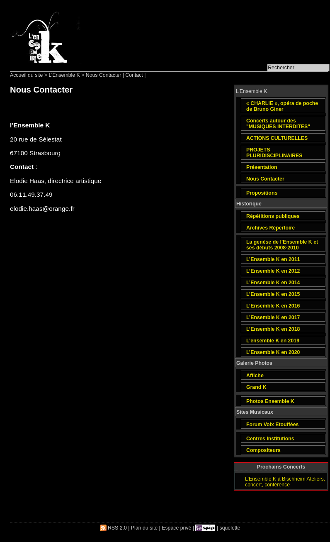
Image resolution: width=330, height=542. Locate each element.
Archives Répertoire (270, 228)
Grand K (256, 387)
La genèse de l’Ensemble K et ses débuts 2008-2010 (282, 245)
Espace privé (176, 528)
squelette (230, 528)
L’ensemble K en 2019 (272, 341)
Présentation (261, 167)
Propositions (261, 193)
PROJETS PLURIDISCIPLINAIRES (274, 153)
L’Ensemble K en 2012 (273, 271)
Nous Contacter (265, 179)
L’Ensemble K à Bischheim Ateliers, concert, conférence (285, 482)
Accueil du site (26, 75)
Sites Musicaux (254, 412)
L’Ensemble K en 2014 (273, 283)
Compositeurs (263, 450)
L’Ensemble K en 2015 (273, 294)
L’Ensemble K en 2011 (273, 259)
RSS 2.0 (113, 528)
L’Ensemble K (64, 75)
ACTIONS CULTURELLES (277, 138)
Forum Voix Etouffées (272, 424)
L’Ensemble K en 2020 (273, 352)
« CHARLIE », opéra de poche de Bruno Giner (282, 106)
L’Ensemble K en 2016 (273, 306)
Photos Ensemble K (270, 401)
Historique (249, 204)
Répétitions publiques (273, 216)
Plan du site (144, 528)
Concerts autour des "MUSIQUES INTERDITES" (278, 123)
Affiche (255, 375)
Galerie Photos (254, 363)
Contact (134, 75)
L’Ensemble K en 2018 (273, 329)
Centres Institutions (270, 439)
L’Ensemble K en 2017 (273, 317)
